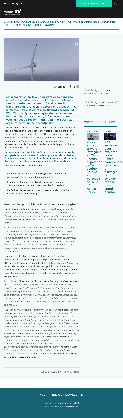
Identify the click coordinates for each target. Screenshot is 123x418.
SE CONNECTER (94, 3)
